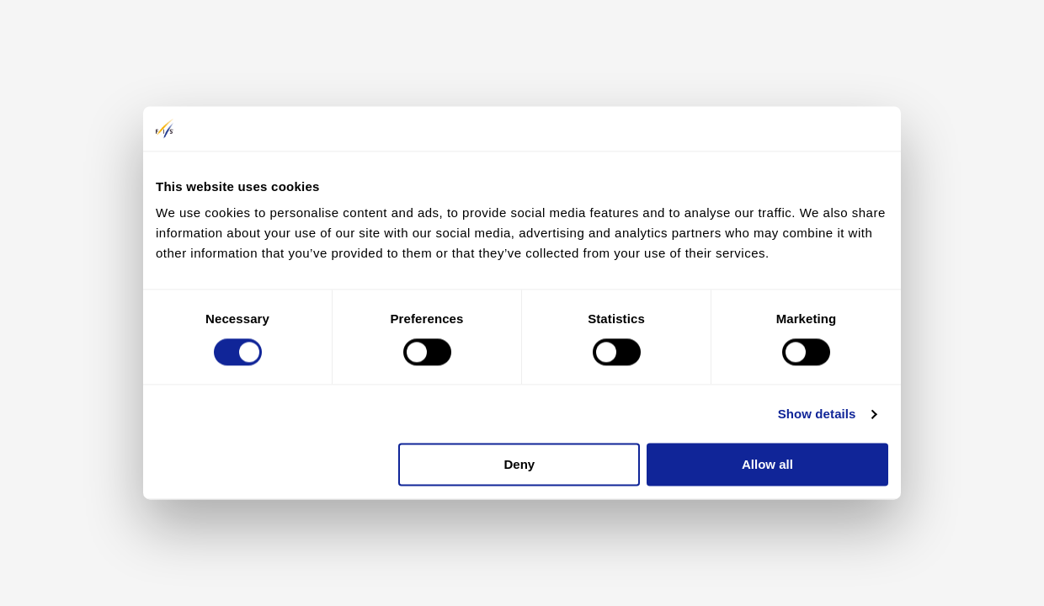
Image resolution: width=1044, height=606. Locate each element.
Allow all (767, 465)
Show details (817, 414)
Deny (519, 465)
